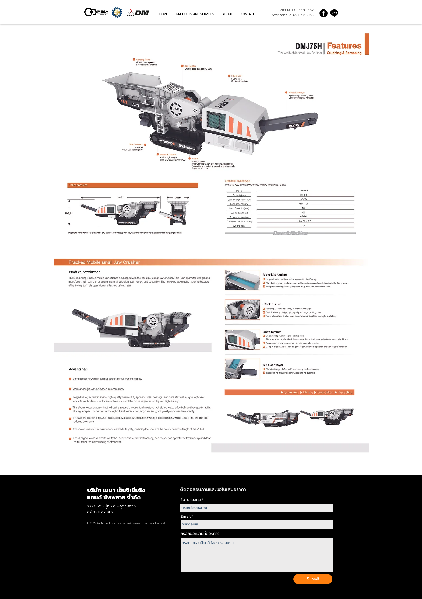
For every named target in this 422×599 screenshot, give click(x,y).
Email (186, 516)
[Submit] (313, 579)
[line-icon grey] (334, 13)
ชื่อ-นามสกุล (190, 499)
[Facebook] (323, 13)
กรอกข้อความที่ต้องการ (200, 533)
